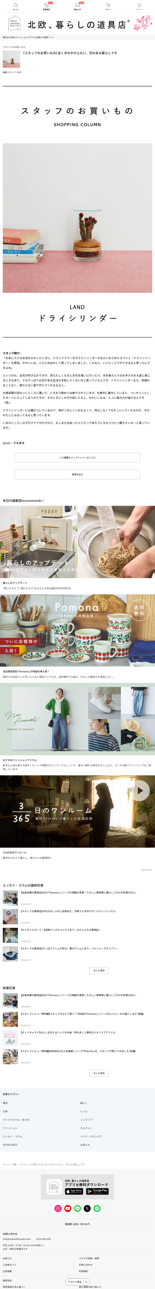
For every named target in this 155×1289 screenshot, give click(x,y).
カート (108, 9)
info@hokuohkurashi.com (17, 1239)
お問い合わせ (85, 1264)
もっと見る (99, 970)
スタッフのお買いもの (14, 47)
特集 (14, 1164)
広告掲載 (7, 1271)
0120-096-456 (43, 1239)
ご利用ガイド (9, 1264)
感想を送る (77, 474)
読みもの (77, 9)
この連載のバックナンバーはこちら (77, 457)
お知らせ (7, 1258)
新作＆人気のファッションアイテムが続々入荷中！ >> (28, 37)
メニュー (139, 9)
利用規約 (83, 1271)
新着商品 (46, 9)
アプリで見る (75, 1282)
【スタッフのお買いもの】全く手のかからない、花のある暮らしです (70, 53)
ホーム (15, 9)
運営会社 (7, 1280)
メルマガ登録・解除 (89, 1258)
